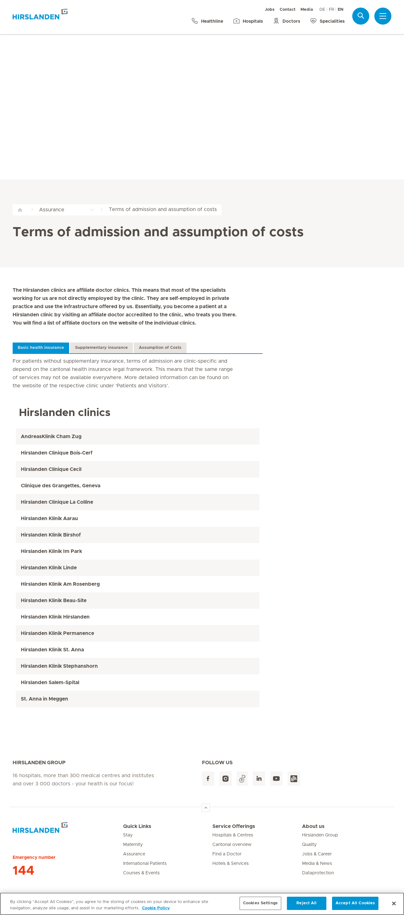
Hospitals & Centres (232, 835)
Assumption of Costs (160, 348)
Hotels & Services (230, 863)
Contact (287, 10)
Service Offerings (233, 826)
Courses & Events (141, 873)
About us (313, 826)
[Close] (394, 907)
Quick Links (137, 826)
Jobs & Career (317, 854)
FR (331, 10)
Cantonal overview (232, 844)
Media (306, 10)
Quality (309, 844)
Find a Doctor (226, 854)
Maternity (133, 844)
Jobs (270, 10)
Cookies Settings (260, 907)
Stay (128, 835)
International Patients (145, 863)
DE (322, 10)
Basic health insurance (41, 348)
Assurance (134, 854)
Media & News (317, 863)
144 (23, 871)
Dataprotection (318, 873)
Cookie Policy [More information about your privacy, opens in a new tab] (156, 911)
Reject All (306, 907)
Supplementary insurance (101, 348)
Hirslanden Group (320, 835)
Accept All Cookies (355, 907)
